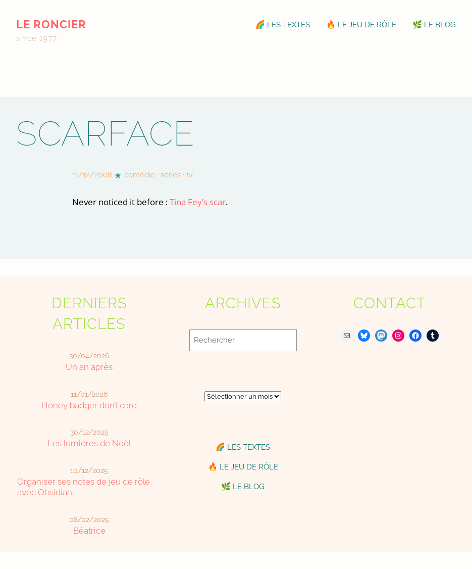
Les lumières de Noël (89, 443)
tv (189, 174)
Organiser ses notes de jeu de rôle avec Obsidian (83, 487)
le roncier (51, 24)
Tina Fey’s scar (198, 202)
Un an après (89, 367)
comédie (139, 174)
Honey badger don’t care (89, 405)
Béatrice (89, 531)
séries (171, 174)
